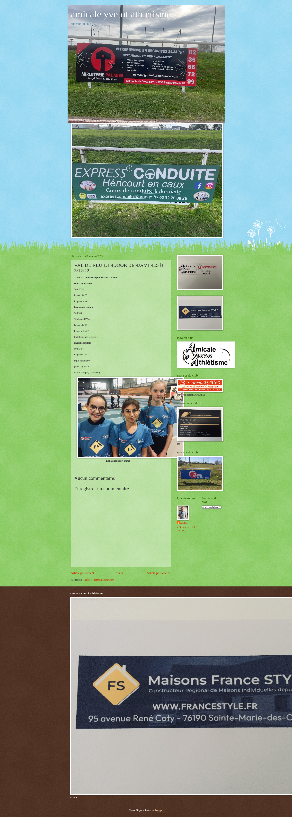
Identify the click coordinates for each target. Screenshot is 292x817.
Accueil (120, 573)
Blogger (158, 810)
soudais (184, 523)
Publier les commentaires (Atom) (99, 580)
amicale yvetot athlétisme (121, 14)
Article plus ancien (159, 573)
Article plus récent (82, 573)
